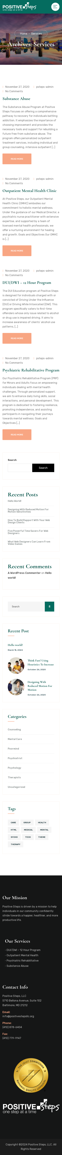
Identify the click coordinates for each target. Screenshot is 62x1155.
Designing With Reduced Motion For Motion (40, 686)
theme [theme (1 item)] (41, 837)
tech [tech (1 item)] (28, 837)
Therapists (14, 777)
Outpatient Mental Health (22, 955)
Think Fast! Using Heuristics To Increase (41, 662)
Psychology (14, 768)
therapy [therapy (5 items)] (15, 844)
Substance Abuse (16, 98)
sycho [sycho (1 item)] (14, 837)
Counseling (14, 730)
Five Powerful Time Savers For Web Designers (28, 532)
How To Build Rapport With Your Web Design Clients (29, 521)
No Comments (12, 91)
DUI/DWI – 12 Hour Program (26, 282)
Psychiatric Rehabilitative (23, 960)
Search (12, 460)
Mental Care (15, 739)
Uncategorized (16, 787)
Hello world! (14, 501)
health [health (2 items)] (42, 822)
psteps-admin (43, 86)
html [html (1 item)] (14, 830)
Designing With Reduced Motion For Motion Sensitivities (28, 510)
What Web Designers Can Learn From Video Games (29, 543)
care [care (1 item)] (13, 822)
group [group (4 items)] (27, 822)
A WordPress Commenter (24, 573)
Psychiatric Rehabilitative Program (30, 370)
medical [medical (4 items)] (28, 830)
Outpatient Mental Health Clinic (29, 190)
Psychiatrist (15, 758)
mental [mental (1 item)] (44, 830)
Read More (17, 159)
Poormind (13, 749)
